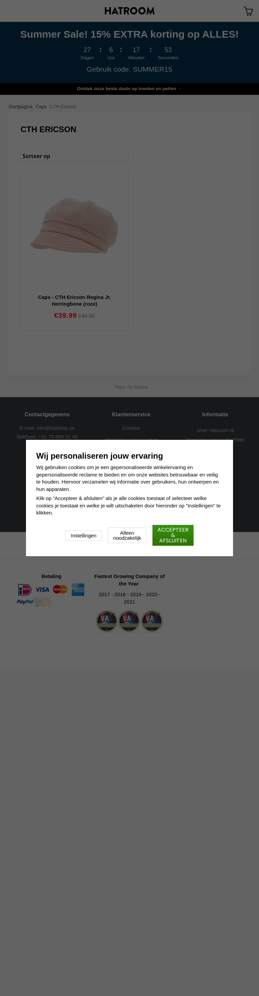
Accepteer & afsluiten (173, 535)
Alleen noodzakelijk (127, 535)
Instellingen (83, 535)
